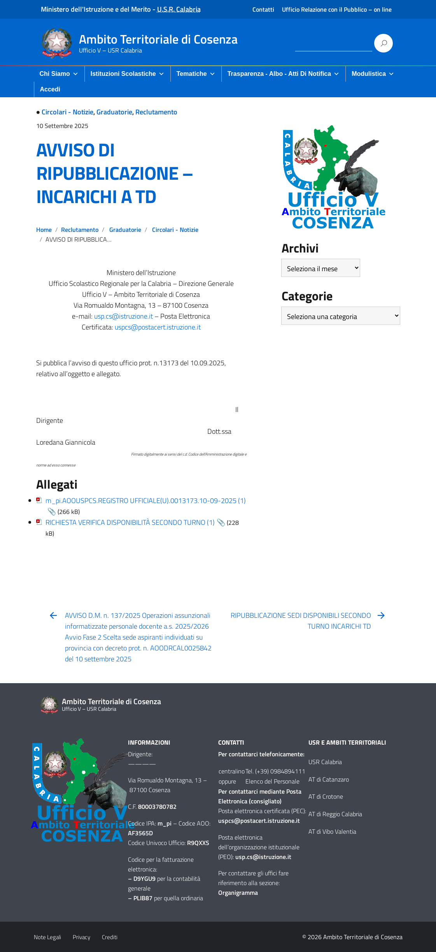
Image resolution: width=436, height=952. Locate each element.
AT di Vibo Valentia (332, 831)
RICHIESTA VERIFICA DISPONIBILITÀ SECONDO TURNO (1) (130, 522)
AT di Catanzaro (328, 779)
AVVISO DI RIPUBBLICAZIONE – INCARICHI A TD (114, 172)
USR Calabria (325, 761)
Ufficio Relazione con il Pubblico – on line (337, 9)
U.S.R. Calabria (179, 9)
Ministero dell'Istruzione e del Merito (96, 9)
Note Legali (47, 937)
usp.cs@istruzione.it (123, 316)
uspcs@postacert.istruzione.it (158, 327)
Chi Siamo (59, 73)
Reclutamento (156, 112)
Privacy (81, 937)
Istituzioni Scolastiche (128, 73)
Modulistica (373, 73)
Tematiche (196, 73)
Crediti (109, 937)
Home (44, 229)
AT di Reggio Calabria (335, 814)
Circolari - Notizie (67, 112)
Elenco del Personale (272, 781)
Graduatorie (114, 112)
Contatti (263, 9)
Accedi (50, 89)
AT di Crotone (325, 796)
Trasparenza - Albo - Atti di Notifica (284, 73)
